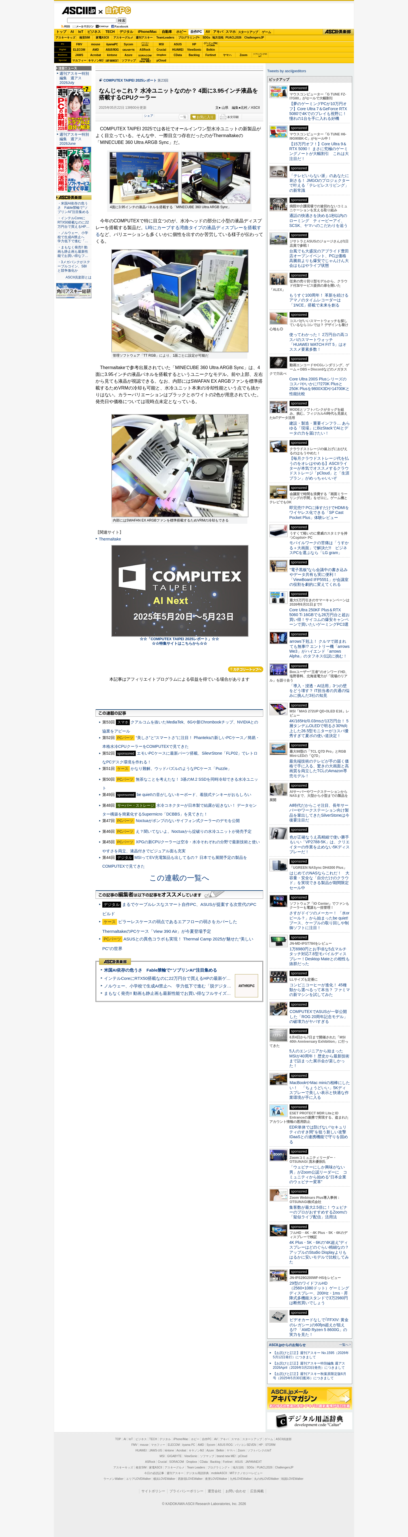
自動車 (167, 32)
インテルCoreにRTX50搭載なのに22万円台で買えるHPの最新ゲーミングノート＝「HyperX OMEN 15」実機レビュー (216, 978)
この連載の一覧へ (179, 878)
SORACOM (176, 1461)
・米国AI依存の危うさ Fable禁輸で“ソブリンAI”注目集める (73, 207)
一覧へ (343, 1344)
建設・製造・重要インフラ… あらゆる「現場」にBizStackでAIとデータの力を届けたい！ (319, 428)
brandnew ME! (145, 60)
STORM (270, 1444)
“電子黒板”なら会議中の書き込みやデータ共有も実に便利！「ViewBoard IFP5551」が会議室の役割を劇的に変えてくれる (318, 577)
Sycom (128, 44)
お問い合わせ (236, 1491)
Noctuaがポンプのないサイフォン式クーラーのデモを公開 (187, 820)
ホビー (181, 32)
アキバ (218, 32)
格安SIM (84, 37)
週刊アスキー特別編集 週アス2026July (74, 78)
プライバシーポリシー (186, 1491)
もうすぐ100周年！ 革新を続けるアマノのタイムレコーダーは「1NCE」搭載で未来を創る (318, 300)
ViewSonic (194, 49)
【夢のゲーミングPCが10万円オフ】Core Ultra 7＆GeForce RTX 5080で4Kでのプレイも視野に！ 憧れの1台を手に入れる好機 (318, 111)
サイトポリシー (153, 1491)
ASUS (178, 44)
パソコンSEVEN (145, 44)
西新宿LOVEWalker (190, 1478)
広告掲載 (257, 1491)
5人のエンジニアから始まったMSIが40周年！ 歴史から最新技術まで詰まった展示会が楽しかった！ (319, 1058)
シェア (148, 115)
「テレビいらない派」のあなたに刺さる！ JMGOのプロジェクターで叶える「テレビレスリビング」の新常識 (319, 183)
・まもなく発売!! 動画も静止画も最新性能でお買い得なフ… (73, 251)
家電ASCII (102, 37)
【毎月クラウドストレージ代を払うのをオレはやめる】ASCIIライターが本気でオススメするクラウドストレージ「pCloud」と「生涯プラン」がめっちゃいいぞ (319, 468)
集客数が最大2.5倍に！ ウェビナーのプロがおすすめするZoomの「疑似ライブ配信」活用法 (318, 1212)
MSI (161, 44)
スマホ (231, 32)
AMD (95, 49)
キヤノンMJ (95, 60)
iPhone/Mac (147, 32)
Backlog (194, 55)
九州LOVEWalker (241, 1478)
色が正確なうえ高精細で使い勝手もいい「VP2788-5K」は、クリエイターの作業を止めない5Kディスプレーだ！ (319, 844)
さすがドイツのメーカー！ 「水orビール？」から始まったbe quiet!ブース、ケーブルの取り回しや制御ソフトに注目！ (319, 920)
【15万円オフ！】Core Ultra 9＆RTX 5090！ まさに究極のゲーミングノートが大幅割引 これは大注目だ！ (319, 151)
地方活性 (218, 37)
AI (72, 32)
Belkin (210, 49)
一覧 (183, 117)
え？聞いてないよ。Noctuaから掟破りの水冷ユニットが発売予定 (193, 831)
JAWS (79, 55)
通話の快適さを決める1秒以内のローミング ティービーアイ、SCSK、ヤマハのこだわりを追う (318, 220)
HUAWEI (178, 49)
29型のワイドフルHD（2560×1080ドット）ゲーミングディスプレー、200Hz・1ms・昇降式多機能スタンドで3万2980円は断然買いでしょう (319, 1293)
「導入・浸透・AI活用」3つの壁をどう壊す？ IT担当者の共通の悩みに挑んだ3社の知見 (319, 691)
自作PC (116, 10)
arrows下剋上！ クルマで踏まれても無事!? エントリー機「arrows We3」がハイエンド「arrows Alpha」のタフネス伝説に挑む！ (319, 648)
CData (178, 55)
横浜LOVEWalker (164, 1478)
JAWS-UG (155, 1450)
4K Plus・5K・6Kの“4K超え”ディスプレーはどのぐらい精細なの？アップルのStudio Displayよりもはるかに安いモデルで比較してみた (319, 1252)
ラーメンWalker (113, 1478)
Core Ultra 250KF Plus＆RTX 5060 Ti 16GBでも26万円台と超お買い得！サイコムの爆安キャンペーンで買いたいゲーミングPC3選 (319, 617)
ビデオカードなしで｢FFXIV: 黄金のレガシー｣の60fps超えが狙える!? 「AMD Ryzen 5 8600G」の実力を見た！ (318, 1327)
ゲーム (266, 32)
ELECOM (79, 49)
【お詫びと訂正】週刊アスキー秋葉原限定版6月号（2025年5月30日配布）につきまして (309, 1376)
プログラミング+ (189, 37)
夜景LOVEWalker (216, 1478)
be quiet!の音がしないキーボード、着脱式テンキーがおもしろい (194, 794)
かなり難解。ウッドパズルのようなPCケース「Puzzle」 (181, 768)
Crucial (161, 49)
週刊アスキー (144, 37)
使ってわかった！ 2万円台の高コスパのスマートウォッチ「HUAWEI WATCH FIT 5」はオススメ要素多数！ (318, 342)
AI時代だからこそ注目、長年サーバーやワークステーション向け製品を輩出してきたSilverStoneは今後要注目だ (319, 812)
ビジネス (94, 32)
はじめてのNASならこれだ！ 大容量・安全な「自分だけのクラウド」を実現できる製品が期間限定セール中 (319, 880)
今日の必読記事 (154, 1473)
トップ (61, 32)
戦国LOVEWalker (292, 1478)
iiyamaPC (112, 44)
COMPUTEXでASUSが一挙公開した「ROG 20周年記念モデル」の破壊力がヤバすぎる (318, 1016)
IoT (80, 32)
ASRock (144, 49)
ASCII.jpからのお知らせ (287, 1345)
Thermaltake (110, 539)
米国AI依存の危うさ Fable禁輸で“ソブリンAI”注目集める (160, 970)
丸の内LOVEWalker (266, 1478)
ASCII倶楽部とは (78, 277)
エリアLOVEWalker (138, 1478)
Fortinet (210, 55)
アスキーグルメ (123, 37)
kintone (112, 55)
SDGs (206, 37)
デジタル (126, 32)
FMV (79, 44)
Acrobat (95, 55)
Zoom (243, 55)
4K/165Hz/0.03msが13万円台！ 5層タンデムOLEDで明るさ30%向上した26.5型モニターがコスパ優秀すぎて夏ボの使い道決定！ (318, 728)
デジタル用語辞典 (197, 1473)
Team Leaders (196, 1467)
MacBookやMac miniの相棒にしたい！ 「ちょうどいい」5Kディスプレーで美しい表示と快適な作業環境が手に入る (319, 1090)
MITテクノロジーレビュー (246, 1473)
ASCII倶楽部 (338, 32)
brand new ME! (226, 1456)
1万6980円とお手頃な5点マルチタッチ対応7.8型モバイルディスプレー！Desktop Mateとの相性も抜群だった (319, 956)
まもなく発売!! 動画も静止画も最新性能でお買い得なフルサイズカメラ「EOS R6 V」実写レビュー (198, 993)
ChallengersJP (254, 37)
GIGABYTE (128, 49)
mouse (95, 44)
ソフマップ (129, 60)
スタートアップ (248, 32)
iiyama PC (188, 1444)
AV (208, 32)
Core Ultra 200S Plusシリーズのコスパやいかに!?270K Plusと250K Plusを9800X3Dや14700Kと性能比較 (319, 386)
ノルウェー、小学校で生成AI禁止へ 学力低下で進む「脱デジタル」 (169, 985)
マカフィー (79, 60)
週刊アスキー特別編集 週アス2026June (74, 139)
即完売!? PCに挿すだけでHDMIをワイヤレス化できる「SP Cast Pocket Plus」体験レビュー (319, 512)
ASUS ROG (112, 49)
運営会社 (214, 1491)
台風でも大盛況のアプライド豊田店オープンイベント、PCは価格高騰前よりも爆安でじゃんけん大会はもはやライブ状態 (319, 258)
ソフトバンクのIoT (260, 55)
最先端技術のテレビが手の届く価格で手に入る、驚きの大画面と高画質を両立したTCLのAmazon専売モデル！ (319, 768)
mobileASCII (219, 1473)
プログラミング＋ (218, 1467)
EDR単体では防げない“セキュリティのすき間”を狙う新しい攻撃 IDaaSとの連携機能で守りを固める (319, 1134)
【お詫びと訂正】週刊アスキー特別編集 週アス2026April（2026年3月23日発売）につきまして (309, 1365)
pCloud (161, 60)
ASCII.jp (78, 10)
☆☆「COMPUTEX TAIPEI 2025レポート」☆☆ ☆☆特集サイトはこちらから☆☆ (179, 641)
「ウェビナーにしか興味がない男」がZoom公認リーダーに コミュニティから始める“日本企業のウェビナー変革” (318, 1174)
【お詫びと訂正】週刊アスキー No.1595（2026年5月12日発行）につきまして (311, 1355)
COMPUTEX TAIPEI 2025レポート (130, 80)
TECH (110, 32)
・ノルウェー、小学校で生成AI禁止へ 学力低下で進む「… (73, 237)
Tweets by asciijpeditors (286, 71)
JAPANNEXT (112, 60)
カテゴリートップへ (245, 669)
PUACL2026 (234, 37)
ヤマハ (227, 55)
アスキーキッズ (65, 37)
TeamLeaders (165, 37)
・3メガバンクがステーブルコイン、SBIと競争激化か (74, 266)
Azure (129, 55)
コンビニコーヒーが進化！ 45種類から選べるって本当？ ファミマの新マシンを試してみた (319, 990)
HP (194, 44)
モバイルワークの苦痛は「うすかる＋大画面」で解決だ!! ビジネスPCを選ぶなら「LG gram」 (319, 547)
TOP (118, 1439)
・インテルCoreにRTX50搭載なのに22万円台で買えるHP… (74, 222)
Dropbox (161, 55)
